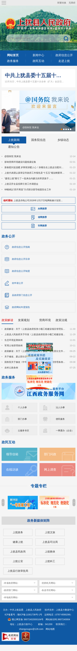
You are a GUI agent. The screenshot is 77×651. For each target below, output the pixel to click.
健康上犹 (18, 547)
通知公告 (14, 152)
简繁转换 (61, 2)
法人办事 (60, 412)
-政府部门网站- (10, 595)
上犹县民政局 (18, 557)
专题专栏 (39, 491)
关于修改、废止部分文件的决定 (20, 362)
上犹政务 (18, 537)
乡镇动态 (63, 145)
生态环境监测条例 (14, 345)
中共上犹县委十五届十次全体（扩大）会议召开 (35, 75)
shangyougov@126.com (31, 634)
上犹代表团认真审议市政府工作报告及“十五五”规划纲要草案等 (35, 178)
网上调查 (50, 475)
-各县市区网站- (48, 595)
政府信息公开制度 (21, 276)
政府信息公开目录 (21, 264)
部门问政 (50, 459)
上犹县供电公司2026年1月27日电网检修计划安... (38, 206)
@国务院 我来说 (13, 161)
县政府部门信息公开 (22, 300)
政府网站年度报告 (21, 312)
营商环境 (45, 325)
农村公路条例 (11, 373)
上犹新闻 (14, 145)
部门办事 (22, 424)
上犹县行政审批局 (18, 576)
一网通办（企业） (65, 436)
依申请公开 (17, 288)
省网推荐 (42, 222)
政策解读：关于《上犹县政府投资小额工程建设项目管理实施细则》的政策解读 (35, 334)
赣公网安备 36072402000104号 (27, 624)
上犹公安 (18, 566)
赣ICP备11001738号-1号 (29, 620)
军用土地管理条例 (14, 351)
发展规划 (24, 325)
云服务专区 (23, 436)
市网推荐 (42, 231)
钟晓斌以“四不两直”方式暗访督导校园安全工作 (28, 195)
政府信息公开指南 (21, 252)
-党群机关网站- (48, 588)
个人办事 (22, 412)
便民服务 (60, 424)
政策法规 (61, 325)
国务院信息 (38, 145)
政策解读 (7, 325)
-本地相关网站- (10, 602)
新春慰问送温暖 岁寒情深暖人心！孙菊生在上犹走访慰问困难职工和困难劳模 (35, 173)
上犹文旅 (50, 537)
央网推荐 (42, 214)
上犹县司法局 (50, 547)
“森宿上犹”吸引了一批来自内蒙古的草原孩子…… (29, 184)
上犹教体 (50, 557)
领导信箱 (12, 459)
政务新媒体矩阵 (38, 526)
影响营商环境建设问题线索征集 (20, 167)
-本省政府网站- (10, 588)
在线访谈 (12, 475)
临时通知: (8, 206)
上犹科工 (50, 566)
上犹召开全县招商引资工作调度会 (21, 189)
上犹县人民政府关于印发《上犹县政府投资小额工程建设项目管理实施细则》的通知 (35, 340)
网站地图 (50, 634)
